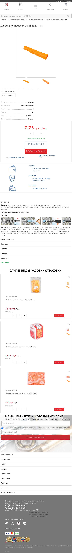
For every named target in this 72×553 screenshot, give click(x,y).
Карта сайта (5, 478)
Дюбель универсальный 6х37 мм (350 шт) (21, 347)
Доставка (4, 244)
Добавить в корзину (36, 151)
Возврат (4, 469)
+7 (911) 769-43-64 (15, 505)
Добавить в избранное (16, 157)
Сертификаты (6, 473)
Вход (58, 1)
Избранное (50, 9)
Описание (5, 202)
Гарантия (4, 258)
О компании (5, 459)
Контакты (4, 488)
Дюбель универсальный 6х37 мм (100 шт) (21, 300)
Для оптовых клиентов (38, 516)
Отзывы (4, 253)
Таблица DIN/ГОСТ (8, 492)
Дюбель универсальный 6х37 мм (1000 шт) (21, 394)
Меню (35, 9)
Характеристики (7, 239)
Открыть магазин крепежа (38, 514)
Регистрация (67, 1)
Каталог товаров (7, 455)
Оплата (4, 249)
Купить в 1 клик (36, 144)
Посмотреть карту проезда (38, 512)
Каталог (20, 9)
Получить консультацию (35, 437)
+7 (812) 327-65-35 (15, 508)
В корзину (59, 315)
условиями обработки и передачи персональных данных (32, 428)
